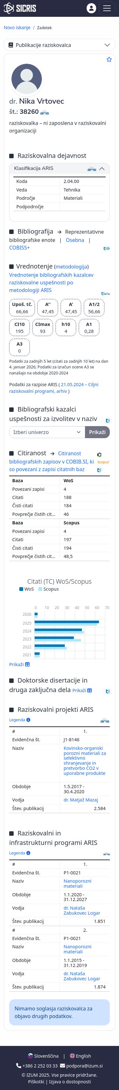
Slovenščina (43, 1056)
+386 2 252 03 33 (37, 1066)
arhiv (62, 391)
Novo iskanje (17, 27)
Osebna (75, 240)
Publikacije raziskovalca (40, 45)
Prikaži (19, 664)
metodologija (71, 266)
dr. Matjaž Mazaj (81, 800)
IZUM (32, 1075)
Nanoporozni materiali (78, 883)
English (80, 1056)
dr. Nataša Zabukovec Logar (83, 910)
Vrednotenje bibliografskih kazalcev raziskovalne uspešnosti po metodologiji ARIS (51, 282)
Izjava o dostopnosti (70, 1082)
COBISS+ (19, 247)
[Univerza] (47, 432)
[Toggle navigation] (107, 8)
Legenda (19, 720)
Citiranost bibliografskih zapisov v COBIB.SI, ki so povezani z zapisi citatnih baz (51, 461)
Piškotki (37, 1082)
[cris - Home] (20, 8)
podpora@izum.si (81, 1066)
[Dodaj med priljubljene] (109, 59)
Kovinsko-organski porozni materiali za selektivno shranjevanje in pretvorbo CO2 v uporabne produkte (85, 760)
